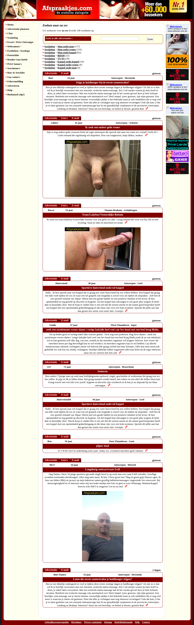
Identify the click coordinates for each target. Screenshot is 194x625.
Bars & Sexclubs (15, 72)
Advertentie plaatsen (17, 29)
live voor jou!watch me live (177, 111)
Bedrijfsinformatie (123, 622)
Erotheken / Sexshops (17, 50)
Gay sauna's (12, 77)
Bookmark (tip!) (15, 94)
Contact (146, 622)
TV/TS (61, 58)
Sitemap (108, 622)
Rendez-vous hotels (16, 59)
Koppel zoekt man (67, 67)
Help (9, 90)
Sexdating (11, 37)
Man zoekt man (66, 46)
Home (9, 24)
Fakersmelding (14, 81)
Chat (9, 33)
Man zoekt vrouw (67, 49)
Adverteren (12, 85)
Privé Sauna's (13, 63)
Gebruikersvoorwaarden (57, 622)
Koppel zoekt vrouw (68, 64)
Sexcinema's (12, 68)
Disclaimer (76, 622)
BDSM (61, 55)
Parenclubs (12, 55)
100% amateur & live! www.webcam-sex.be (177, 30)
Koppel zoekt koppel (68, 61)
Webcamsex (13, 46)
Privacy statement (93, 622)
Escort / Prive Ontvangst (19, 42)
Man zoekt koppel (67, 52)
